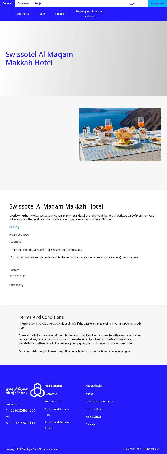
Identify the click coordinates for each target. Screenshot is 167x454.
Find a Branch (52, 401)
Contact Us (51, 394)
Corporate (23, 3)
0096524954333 (23, 410)
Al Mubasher (157, 3)
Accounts (23, 14)
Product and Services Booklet (57, 425)
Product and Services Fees (57, 412)
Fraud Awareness (132, 449)
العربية (129, 3)
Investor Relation (96, 409)
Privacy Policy (152, 449)
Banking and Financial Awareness (89, 13)
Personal (7, 3)
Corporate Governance (99, 401)
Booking (14, 227)
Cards (41, 14)
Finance (60, 14)
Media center (93, 416)
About (89, 394)
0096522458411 (23, 423)
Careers (90, 424)
